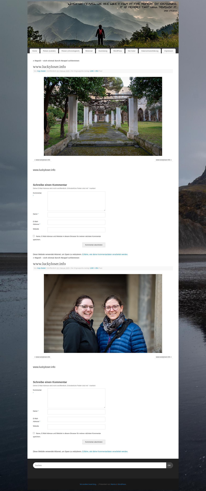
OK (168, 465)
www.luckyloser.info (43, 160)
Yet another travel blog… (89, 484)
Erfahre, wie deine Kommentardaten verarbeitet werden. (105, 254)
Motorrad (88, 51)
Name (35, 214)
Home (34, 51)
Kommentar (36, 194)
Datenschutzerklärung (149, 51)
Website (36, 229)
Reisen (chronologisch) (70, 51)
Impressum (168, 51)
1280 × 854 (94, 71)
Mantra (113, 484)
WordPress (117, 51)
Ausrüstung (103, 51)
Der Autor (131, 51)
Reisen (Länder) (49, 51)
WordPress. (122, 484)
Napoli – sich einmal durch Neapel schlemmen (56, 61)
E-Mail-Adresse (36, 223)
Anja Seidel (41, 71)
